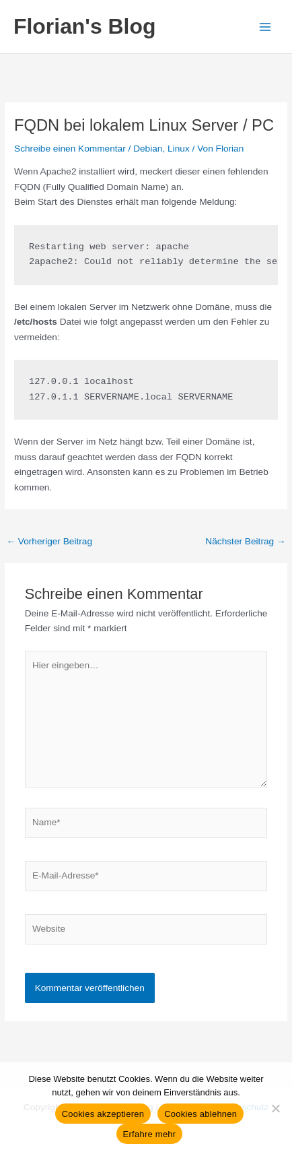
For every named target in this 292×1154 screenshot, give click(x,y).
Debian (147, 148)
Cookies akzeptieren (103, 1114)
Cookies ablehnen (200, 1114)
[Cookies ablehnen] (275, 1108)
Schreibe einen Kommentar (70, 148)
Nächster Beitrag (245, 541)
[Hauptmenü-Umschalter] (265, 26)
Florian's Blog (84, 26)
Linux (179, 148)
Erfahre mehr (149, 1134)
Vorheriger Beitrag (49, 541)
